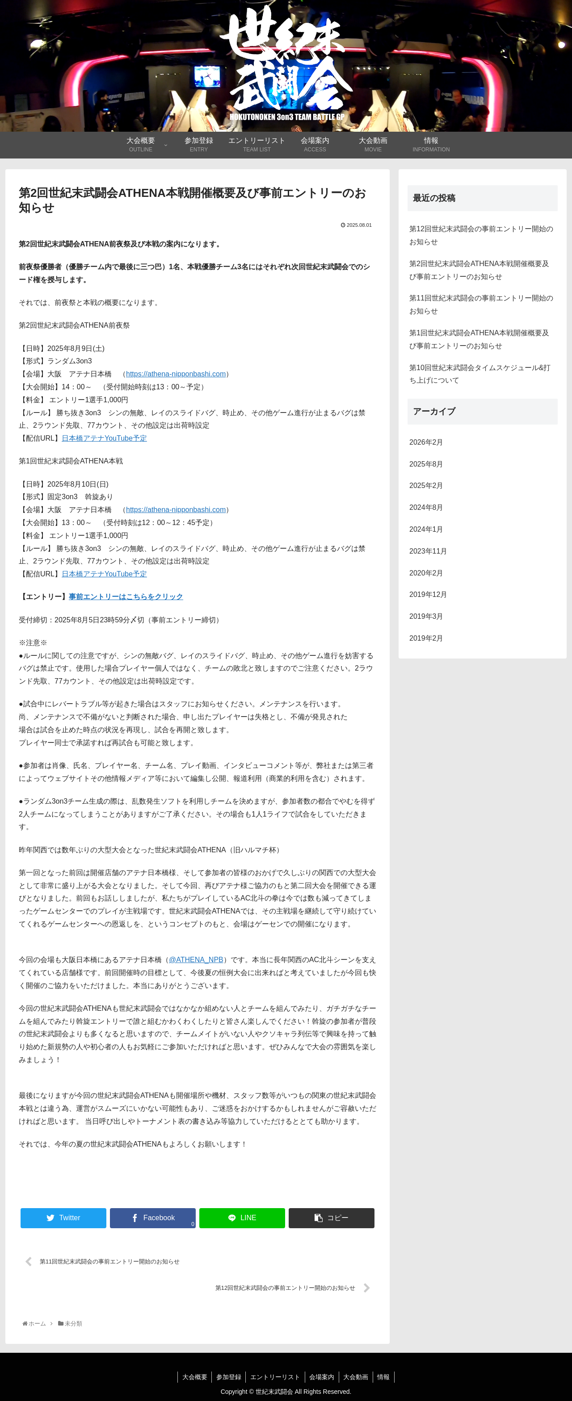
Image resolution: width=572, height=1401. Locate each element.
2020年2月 (426, 573)
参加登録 (228, 1376)
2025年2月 (426, 485)
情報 (385, 1376)
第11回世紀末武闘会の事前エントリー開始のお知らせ (481, 304)
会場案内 (322, 1376)
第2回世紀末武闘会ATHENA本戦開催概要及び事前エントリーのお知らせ (479, 270)
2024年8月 (426, 507)
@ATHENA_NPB (196, 959)
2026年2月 (426, 442)
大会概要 (193, 1376)
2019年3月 (426, 616)
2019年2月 (426, 638)
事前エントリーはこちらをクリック (126, 596)
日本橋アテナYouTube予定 (104, 438)
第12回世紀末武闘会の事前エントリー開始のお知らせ (481, 235)
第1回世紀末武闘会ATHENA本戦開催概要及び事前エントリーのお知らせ (479, 339)
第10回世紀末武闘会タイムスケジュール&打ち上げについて (480, 374)
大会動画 (356, 1376)
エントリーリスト (275, 1376)
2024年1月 (426, 529)
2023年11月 (428, 551)
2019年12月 (428, 594)
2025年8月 (426, 464)
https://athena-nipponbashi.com (176, 374)
